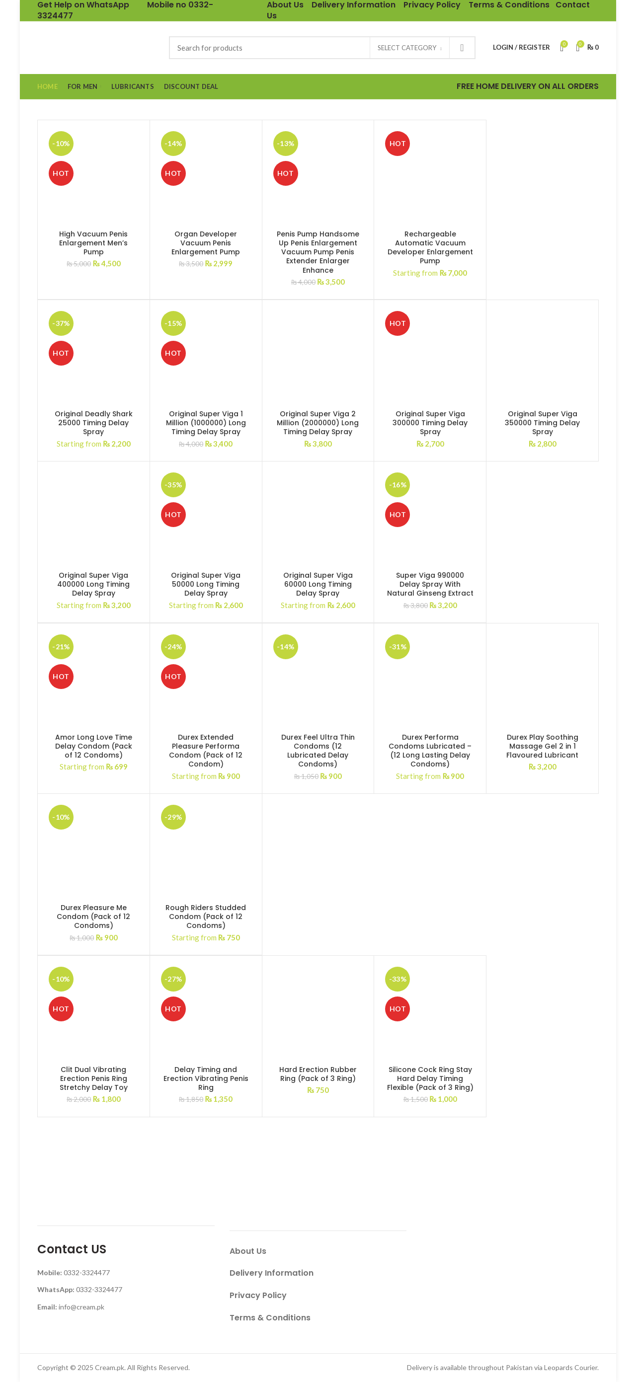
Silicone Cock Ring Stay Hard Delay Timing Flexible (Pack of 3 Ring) (430, 1078)
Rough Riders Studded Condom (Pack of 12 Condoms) (205, 916)
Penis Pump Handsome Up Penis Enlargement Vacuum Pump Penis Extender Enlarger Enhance (318, 252)
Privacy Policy (258, 1295)
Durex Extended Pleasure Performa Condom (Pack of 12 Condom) (205, 751)
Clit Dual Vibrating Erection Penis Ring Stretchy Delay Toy (94, 1078)
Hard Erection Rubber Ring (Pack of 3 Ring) (318, 1074)
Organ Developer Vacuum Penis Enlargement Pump (205, 243)
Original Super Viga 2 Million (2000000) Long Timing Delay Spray (318, 423)
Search (462, 47)
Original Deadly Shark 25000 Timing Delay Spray (94, 423)
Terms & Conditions (270, 1317)
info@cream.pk (81, 1307)
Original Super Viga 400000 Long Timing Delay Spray (93, 584)
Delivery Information (272, 1273)
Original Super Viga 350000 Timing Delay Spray (542, 423)
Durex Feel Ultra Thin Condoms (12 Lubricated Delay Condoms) (318, 751)
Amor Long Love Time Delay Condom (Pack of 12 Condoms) (93, 746)
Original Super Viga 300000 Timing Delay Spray (430, 423)
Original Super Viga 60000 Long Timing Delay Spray (318, 584)
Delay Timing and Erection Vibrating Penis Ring (205, 1078)
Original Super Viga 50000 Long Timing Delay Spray (205, 584)
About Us (248, 1251)
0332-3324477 (87, 1272)
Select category (407, 48)
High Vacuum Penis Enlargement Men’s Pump (93, 243)
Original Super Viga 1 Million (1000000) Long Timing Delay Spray (206, 423)
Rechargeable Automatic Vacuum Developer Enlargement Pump (430, 248)
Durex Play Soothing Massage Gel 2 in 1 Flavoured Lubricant (542, 746)
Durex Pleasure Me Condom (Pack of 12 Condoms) (93, 916)
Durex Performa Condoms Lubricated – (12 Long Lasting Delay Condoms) (430, 751)
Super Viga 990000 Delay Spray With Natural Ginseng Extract (430, 584)
